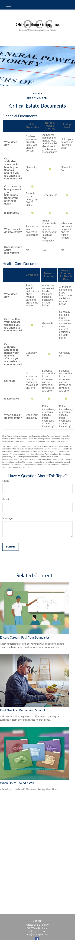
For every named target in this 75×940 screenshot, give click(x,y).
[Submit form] (10, 547)
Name (5, 480)
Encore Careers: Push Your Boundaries (24, 637)
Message (7, 518)
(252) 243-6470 (41, 925)
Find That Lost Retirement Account (22, 710)
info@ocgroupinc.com (37, 934)
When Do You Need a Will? (17, 783)
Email (5, 499)
